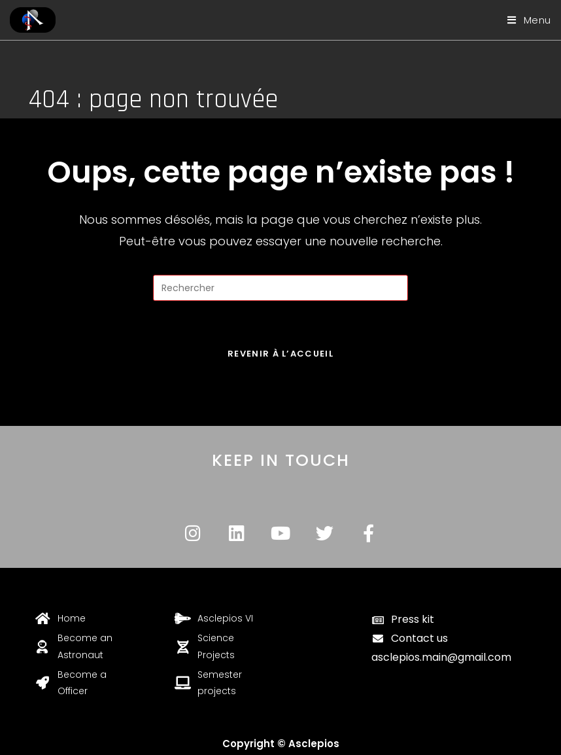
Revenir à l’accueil (280, 353)
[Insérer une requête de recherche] (280, 288)
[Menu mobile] (524, 20)
